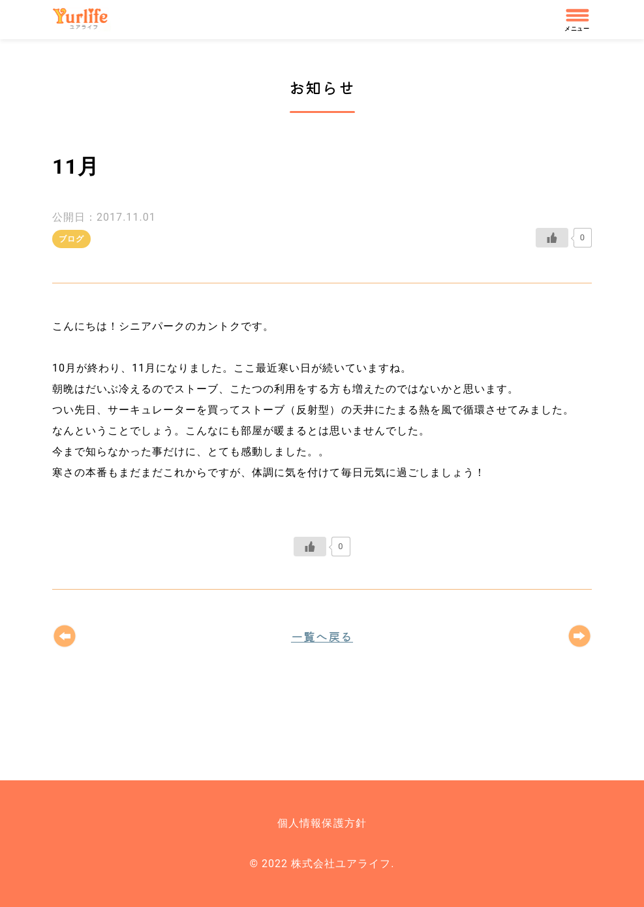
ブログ (71, 239)
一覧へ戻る (322, 636)
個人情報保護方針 (321, 823)
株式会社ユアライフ (86, 19)
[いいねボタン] (552, 237)
